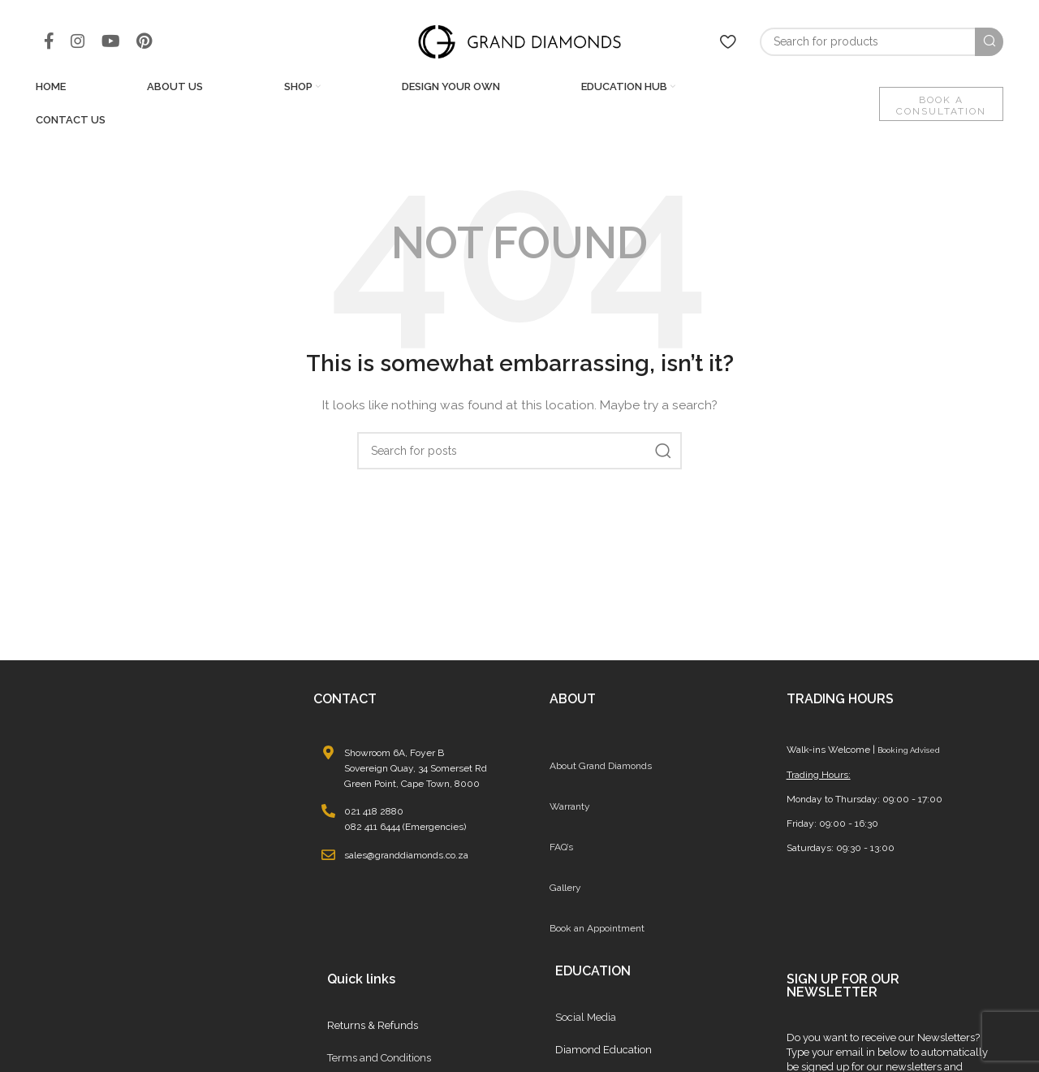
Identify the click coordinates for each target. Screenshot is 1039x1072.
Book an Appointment (597, 929)
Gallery (565, 888)
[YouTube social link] (110, 42)
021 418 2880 (373, 813)
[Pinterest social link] (144, 42)
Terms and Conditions (379, 1059)
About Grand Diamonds (601, 766)
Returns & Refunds (372, 1026)
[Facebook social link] (49, 42)
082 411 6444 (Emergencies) (405, 828)
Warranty (570, 807)
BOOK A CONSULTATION (941, 106)
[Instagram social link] (78, 42)
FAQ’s (561, 848)
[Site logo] (519, 41)
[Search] (881, 42)
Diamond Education (603, 1050)
